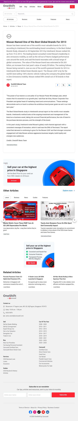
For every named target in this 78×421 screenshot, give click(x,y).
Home (5, 26)
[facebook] (57, 85)
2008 (40, 324)
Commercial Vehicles (45, 361)
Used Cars (42, 354)
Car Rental (42, 356)
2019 (45, 336)
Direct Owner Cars (44, 352)
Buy (25, 7)
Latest (7, 197)
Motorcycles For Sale (45, 366)
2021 (45, 338)
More (39, 7)
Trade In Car (7, 336)
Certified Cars (43, 350)
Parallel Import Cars (45, 359)
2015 (45, 331)
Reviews (24, 19)
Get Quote (13, 180)
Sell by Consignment (9, 326)
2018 (40, 336)
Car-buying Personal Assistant (12, 345)
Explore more (69, 191)
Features (53, 19)
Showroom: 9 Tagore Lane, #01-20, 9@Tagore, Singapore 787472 (26, 306)
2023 (45, 340)
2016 (40, 333)
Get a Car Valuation (9, 331)
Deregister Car (7, 333)
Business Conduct (53, 407)
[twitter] (63, 85)
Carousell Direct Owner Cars (12, 350)
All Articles (9, 14)
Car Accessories (44, 363)
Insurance (6, 364)
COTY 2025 (48, 7)
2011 (45, 326)
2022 (40, 340)
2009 (45, 324)
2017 (45, 333)
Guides (39, 19)
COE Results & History (10, 371)
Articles (32, 7)
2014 (40, 331)
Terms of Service (24, 407)
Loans (5, 361)
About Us (33, 407)
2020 (40, 338)
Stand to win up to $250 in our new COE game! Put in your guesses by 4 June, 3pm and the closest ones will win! (39, 1)
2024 (40, 343)
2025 (45, 343)
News (68, 19)
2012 (40, 329)
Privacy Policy (42, 407)
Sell (20, 7)
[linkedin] (69, 85)
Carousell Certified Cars (10, 347)
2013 (45, 329)
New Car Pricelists (9, 343)
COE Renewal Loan (9, 359)
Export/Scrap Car (8, 329)
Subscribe (63, 395)
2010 (40, 326)
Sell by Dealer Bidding (10, 324)
